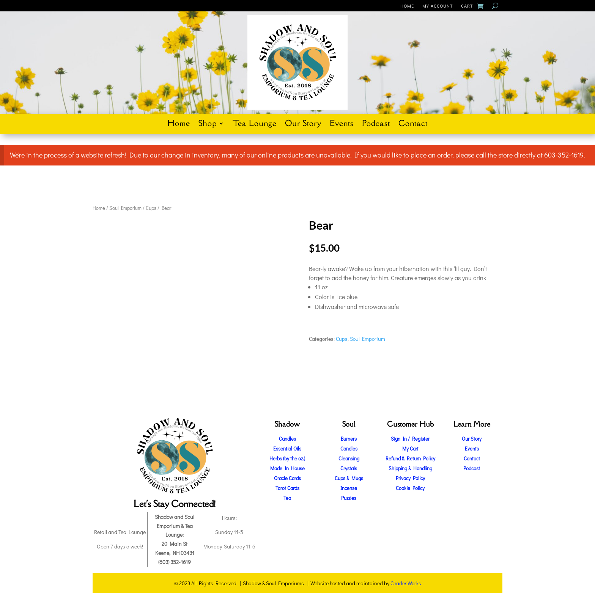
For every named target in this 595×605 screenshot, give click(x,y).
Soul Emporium (125, 208)
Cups (151, 208)
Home (407, 6)
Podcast (376, 124)
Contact (413, 124)
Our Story (303, 124)
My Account (437, 6)
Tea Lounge (255, 124)
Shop (207, 124)
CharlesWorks (405, 583)
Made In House (287, 468)
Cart (467, 6)
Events (342, 124)
